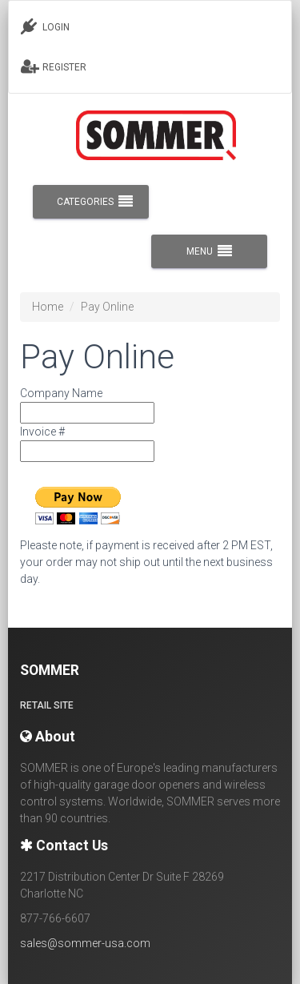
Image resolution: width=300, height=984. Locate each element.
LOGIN (45, 26)
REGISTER (53, 66)
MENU (209, 251)
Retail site (47, 705)
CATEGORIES (95, 202)
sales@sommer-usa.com (85, 943)
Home (47, 306)
